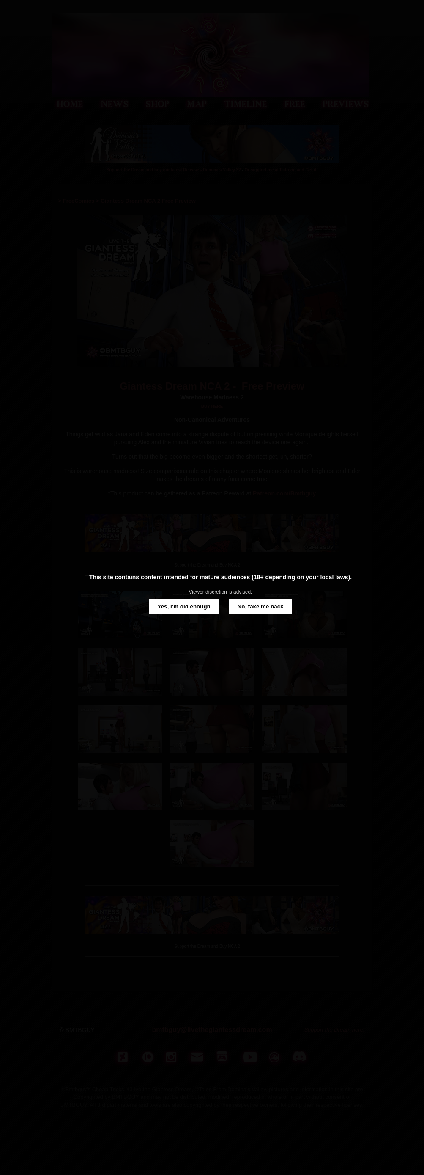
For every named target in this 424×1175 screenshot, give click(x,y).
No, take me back (261, 606)
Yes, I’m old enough (184, 606)
